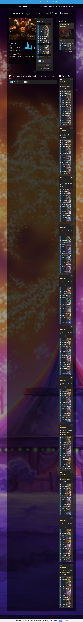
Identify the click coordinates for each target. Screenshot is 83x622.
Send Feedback (53, 6)
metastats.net (32, 616)
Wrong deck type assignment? (66, 51)
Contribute (43, 6)
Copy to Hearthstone (66, 86)
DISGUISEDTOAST (30, 56)
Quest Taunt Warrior (64, 25)
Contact (51, 616)
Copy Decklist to (44, 65)
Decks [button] (71, 6)
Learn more (66, 620)
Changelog (46, 616)
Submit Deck (63, 6)
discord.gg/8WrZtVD (52, 1)
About (71, 616)
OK (60, 620)
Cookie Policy (65, 616)
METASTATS (27, 58)
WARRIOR (63, 81)
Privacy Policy (58, 616)
